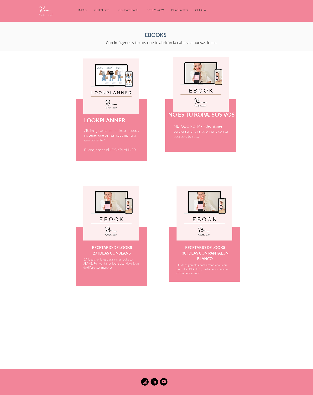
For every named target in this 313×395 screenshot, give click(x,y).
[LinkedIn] (154, 382)
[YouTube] (163, 382)
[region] (110, 121)
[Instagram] (145, 382)
